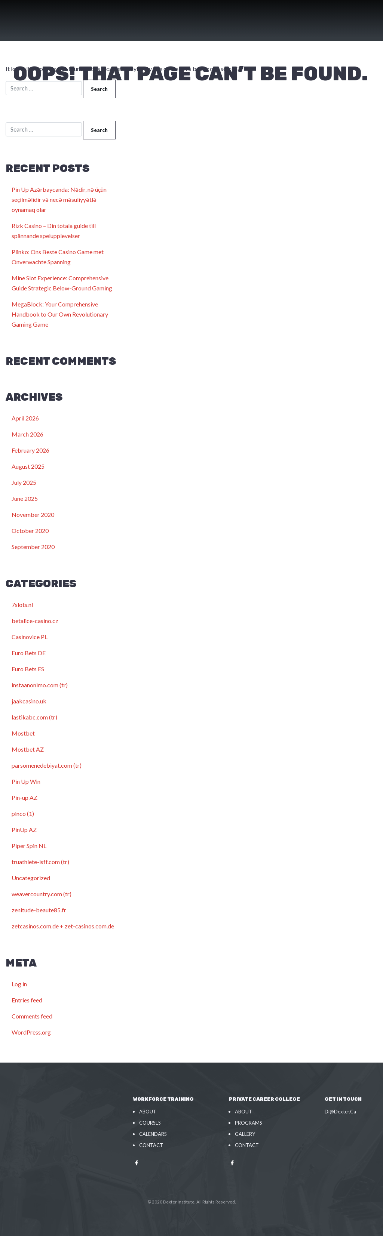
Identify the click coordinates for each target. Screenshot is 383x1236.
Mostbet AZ (28, 749)
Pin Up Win (26, 781)
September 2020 (33, 546)
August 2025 (28, 466)
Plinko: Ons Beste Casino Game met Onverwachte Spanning (58, 256)
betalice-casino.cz (35, 620)
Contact (151, 1145)
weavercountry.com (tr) (41, 893)
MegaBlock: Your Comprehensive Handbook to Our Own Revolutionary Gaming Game (60, 314)
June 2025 (25, 498)
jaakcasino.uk (29, 701)
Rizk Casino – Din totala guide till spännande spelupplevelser (54, 230)
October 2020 (30, 530)
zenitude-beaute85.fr (39, 909)
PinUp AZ (24, 829)
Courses (150, 1123)
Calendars (153, 1134)
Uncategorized (31, 877)
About (147, 1112)
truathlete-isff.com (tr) (40, 861)
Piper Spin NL (29, 845)
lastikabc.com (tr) (34, 717)
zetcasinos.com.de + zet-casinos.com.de (63, 926)
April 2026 (25, 418)
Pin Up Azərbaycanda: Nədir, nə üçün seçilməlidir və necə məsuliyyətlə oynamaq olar (59, 199)
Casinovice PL (30, 636)
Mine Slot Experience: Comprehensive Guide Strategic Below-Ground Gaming (62, 283)
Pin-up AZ (24, 797)
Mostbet (23, 733)
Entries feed (27, 1000)
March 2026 (27, 434)
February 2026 (30, 450)
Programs (248, 1123)
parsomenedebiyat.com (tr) (47, 765)
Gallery (245, 1134)
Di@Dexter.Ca (340, 1112)
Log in (19, 983)
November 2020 (33, 514)
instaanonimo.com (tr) (40, 684)
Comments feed (32, 1016)
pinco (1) (23, 813)
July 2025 (24, 482)
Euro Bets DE (29, 652)
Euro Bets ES (28, 668)
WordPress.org (31, 1032)
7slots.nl (22, 604)
